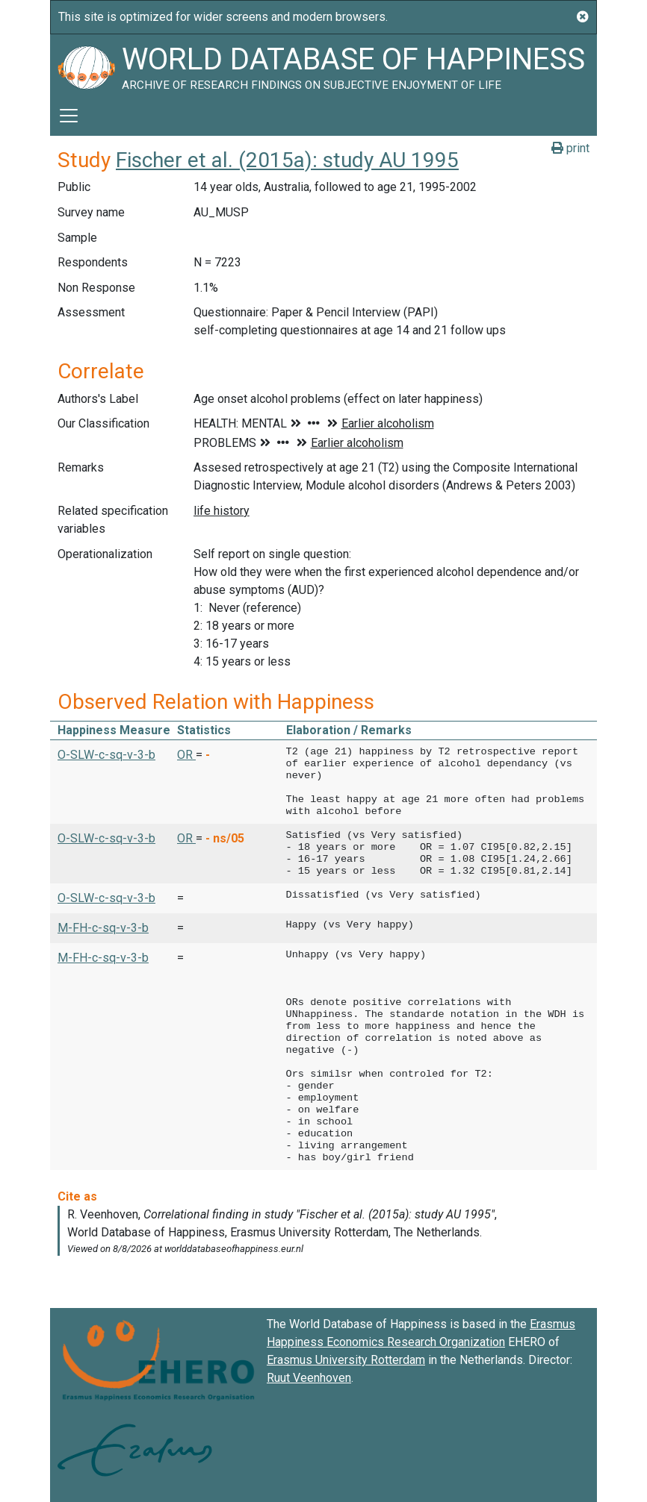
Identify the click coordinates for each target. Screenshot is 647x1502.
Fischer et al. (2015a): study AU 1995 (287, 160)
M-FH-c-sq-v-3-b (103, 928)
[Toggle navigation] (69, 115)
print (570, 148)
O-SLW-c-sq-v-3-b (106, 755)
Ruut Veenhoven (309, 1378)
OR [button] (186, 755)
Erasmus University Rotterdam (346, 1360)
